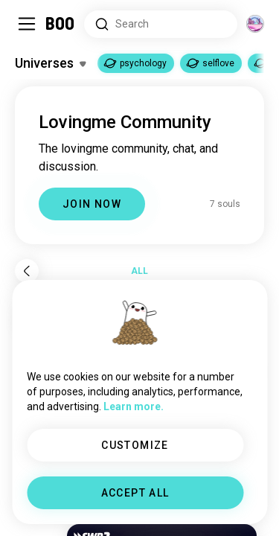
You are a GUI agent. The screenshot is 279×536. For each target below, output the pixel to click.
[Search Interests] (160, 24)
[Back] (27, 271)
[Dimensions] (255, 24)
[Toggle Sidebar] (26, 23)
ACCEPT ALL (135, 493)
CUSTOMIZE (135, 445)
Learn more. (133, 406)
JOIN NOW (91, 204)
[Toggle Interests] (50, 63)
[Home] (60, 24)
